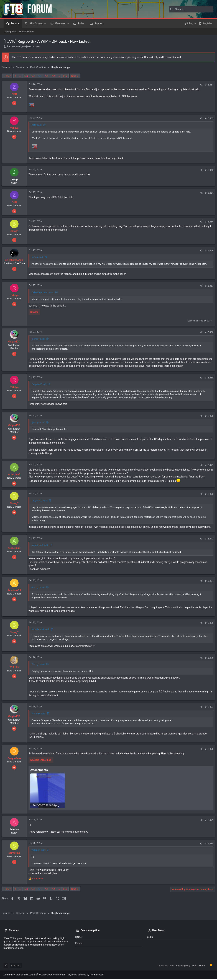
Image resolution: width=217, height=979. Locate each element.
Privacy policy (183, 965)
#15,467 (207, 285)
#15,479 (207, 823)
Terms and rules (165, 965)
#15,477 (207, 710)
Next (75, 76)
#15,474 (207, 584)
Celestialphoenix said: (44, 292)
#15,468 (207, 332)
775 (48, 75)
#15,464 (207, 192)
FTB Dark (16, 965)
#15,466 (207, 250)
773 (34, 75)
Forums (79, 943)
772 (28, 75)
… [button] (22, 75)
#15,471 (207, 465)
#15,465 (207, 221)
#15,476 (207, 661)
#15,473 (207, 542)
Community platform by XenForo (35, 974)
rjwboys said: (40, 422)
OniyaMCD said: (41, 384)
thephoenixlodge (15, 46)
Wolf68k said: (40, 717)
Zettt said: (38, 125)
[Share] (199, 84)
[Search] (191, 9)
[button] (45, 23)
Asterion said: (40, 852)
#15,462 (207, 118)
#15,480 (207, 846)
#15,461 (207, 84)
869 (67, 75)
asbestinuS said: (41, 548)
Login (150, 937)
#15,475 (207, 626)
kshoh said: (39, 257)
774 (41, 75)
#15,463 (207, 170)
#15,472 (207, 494)
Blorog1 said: (40, 338)
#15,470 (207, 416)
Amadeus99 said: (42, 633)
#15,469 (207, 377)
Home (78, 937)
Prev (10, 76)
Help (194, 965)
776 (55, 75)
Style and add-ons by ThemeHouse (85, 974)
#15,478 (207, 752)
